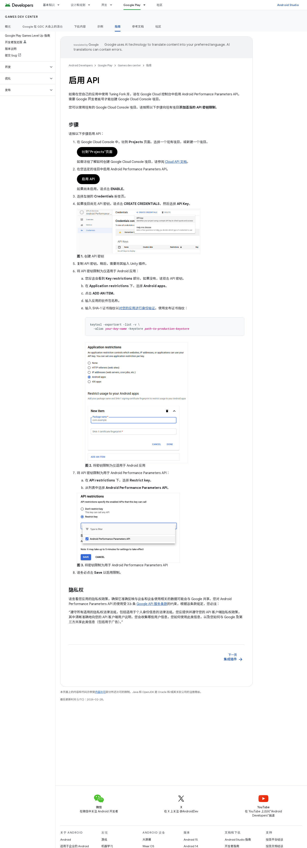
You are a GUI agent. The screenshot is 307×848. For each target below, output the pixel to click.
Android (65, 839)
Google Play (105, 65)
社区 (160, 5)
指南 (149, 65)
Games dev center (21, 17)
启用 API (88, 179)
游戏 (104, 839)
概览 (8, 26)
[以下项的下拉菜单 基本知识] (60, 5)
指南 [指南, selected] (118, 26)
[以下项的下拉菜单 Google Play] (146, 5)
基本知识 (49, 5)
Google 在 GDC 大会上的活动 (42, 26)
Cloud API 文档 (176, 162)
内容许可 (100, 692)
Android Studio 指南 (238, 839)
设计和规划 (78, 5)
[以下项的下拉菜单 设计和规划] (90, 5)
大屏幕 (146, 839)
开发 (104, 5)
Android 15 (191, 839)
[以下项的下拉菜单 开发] (112, 5)
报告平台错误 (274, 839)
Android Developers (81, 65)
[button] (24, 67)
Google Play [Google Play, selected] (132, 5)
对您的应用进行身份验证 (137, 308)
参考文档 (138, 26)
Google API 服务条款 (152, 604)
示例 (100, 26)
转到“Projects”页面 (97, 152)
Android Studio (288, 5)
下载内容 (80, 26)
